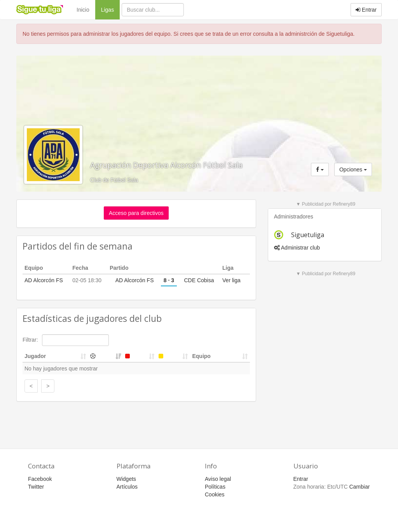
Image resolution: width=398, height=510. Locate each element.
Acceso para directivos (136, 213)
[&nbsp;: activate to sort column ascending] (105, 356)
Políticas (215, 487)
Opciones (353, 169)
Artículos (127, 487)
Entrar (366, 10)
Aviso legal (218, 479)
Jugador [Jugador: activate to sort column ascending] (35, 356)
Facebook (40, 479)
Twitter (36, 487)
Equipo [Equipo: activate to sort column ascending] (201, 356)
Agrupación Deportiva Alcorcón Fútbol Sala (166, 165)
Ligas (110, 9)
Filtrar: (66, 340)
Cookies (215, 494)
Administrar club (297, 248)
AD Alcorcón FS (43, 280)
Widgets (126, 479)
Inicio (83, 10)
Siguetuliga (307, 235)
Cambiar (359, 487)
